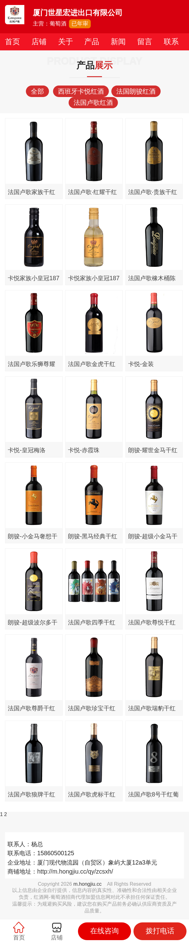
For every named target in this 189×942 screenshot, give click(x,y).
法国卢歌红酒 (93, 102)
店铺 (39, 41)
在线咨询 (104, 931)
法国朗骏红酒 (136, 91)
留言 (144, 41)
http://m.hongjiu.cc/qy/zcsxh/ (75, 871)
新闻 (118, 41)
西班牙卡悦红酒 (81, 91)
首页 (12, 41)
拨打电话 (160, 931)
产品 (91, 41)
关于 (65, 41)
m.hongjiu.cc (87, 884)
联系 (171, 41)
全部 (37, 91)
